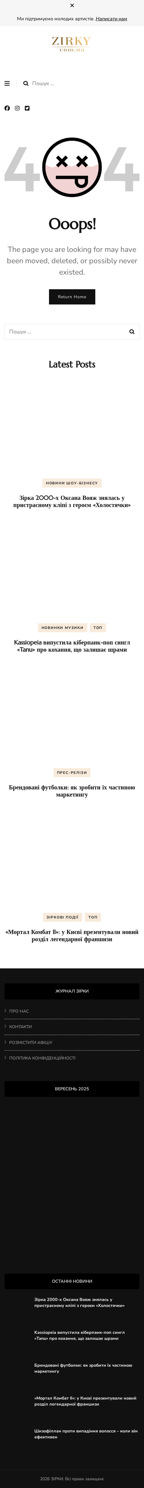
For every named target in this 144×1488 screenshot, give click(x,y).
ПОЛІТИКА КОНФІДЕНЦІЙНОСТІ (42, 1058)
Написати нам (111, 19)
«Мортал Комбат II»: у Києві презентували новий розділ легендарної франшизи (71, 935)
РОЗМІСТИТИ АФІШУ (30, 1042)
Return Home (72, 297)
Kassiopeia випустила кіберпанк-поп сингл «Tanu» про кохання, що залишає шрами (72, 646)
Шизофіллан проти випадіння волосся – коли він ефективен (86, 1434)
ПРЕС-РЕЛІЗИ (72, 772)
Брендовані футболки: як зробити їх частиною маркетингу (72, 791)
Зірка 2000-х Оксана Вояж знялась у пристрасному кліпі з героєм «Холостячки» (72, 501)
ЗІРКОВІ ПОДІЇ (63, 917)
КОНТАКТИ (20, 1027)
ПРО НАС (19, 1011)
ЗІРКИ (57, 1479)
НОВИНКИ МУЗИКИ (63, 627)
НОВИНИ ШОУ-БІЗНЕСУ (72, 483)
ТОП (98, 627)
